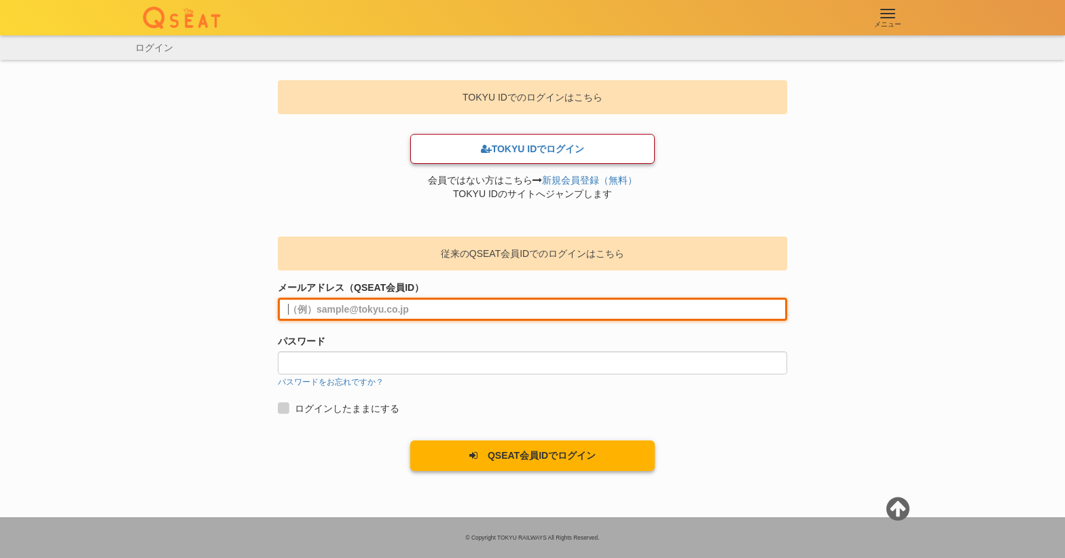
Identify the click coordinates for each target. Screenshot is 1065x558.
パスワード (301, 341)
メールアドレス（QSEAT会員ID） (351, 287)
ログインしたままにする (340, 408)
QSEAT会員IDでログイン (532, 455)
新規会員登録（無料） (589, 180)
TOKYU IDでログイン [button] (533, 148)
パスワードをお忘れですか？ (331, 382)
